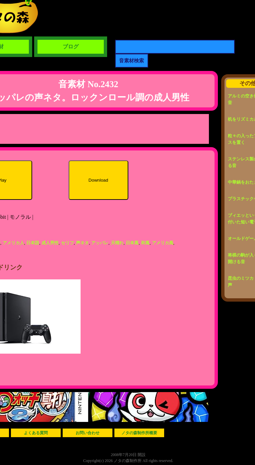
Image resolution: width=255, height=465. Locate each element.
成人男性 (50, 242)
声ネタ (82, 242)
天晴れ (117, 242)
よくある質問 (36, 433)
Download (98, 180)
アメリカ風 (162, 242)
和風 (145, 242)
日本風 (132, 242)
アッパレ (99, 242)
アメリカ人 (13, 242)
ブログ (71, 46)
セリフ (67, 242)
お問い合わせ (87, 433)
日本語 (32, 242)
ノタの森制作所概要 (139, 433)
